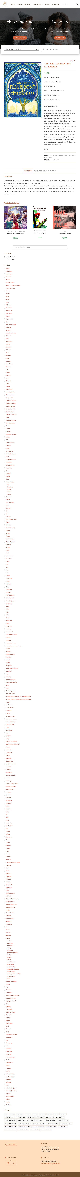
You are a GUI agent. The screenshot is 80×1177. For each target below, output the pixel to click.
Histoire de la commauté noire (14, 646)
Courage (8, 428)
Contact (47, 4)
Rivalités (8, 932)
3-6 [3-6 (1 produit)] (6, 1114)
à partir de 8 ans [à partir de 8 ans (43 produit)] (46, 1130)
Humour (8, 660)
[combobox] (21, 49)
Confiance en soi (10, 409)
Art (6, 321)
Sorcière (8, 1017)
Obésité (8, 831)
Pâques (8, 848)
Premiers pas (9, 884)
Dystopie (8, 508)
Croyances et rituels (11, 434)
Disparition (9, 468)
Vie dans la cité (10, 1074)
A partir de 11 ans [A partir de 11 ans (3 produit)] (38, 1123)
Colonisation (9, 389)
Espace (8, 547)
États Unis (8, 558)
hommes (8, 651)
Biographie (8, 347)
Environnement (10, 539)
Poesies (9, 491)
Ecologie (8, 516)
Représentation (10, 918)
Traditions (8, 1054)
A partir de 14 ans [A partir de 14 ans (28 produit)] (10, 1126)
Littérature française (11, 719)
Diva (7, 470)
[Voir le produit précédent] (71, 61)
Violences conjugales (11, 1088)
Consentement (10, 411)
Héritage (8, 637)
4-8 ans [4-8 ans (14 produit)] (35, 1114)
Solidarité (8, 1006)
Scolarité (8, 989)
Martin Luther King (10, 764)
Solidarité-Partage (10, 1012)
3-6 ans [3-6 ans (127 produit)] (12, 1114)
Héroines (8, 640)
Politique (8, 873)
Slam (7, 1003)
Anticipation (9, 313)
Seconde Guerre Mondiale (12, 995)
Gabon (7, 615)
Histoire (9, 489)
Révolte (8, 929)
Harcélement (9, 632)
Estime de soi (9, 556)
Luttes (7, 733)
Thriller (8, 978)
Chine (7, 378)
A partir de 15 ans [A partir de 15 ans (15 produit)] (24, 1126)
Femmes (8, 592)
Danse (7, 448)
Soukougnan (9, 1023)
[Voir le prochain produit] (74, 61)
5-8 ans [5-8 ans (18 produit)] (49, 1114)
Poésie (8, 870)
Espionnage (10, 943)
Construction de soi (11, 414)
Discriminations (10, 465)
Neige (7, 811)
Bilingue (8, 344)
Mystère (9, 955)
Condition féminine (11, 403)
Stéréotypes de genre (11, 1034)
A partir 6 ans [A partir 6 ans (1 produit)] (21, 1117)
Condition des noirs (11, 400)
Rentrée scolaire (10, 913)
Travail (7, 1065)
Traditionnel (9, 1051)
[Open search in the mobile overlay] (58, 49)
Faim (7, 572)
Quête (7, 890)
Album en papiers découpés (13, 285)
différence (9, 462)
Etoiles (7, 561)
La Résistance (9, 707)
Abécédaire (9, 271)
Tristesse (8, 1068)
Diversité (8, 473)
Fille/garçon (9, 603)
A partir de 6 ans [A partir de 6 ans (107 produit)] (36, 1120)
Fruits (7, 606)
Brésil (7, 358)
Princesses (9, 887)
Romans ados (10, 964)
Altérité (8, 293)
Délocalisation (9, 451)
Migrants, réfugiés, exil (12, 783)
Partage (8, 854)
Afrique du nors (10, 282)
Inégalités (8, 676)
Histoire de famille (11, 643)
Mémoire (8, 769)
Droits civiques (10, 502)
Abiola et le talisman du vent (15, 233)
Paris (7, 851)
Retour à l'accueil (10, 257)
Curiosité (8, 445)
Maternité (8, 766)
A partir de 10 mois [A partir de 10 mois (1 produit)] (24, 1123)
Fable (7, 570)
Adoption (8, 276)
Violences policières (11, 1090)
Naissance (9, 803)
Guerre (64, 155)
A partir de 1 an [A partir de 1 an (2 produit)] (32, 1117)
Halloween (8, 626)
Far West (8, 584)
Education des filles (11, 519)
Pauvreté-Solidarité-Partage (13, 862)
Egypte (7, 522)
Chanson (8, 366)
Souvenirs (8, 1029)
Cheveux (8, 375)
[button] (28, 4)
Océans (8, 834)
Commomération (10, 395)
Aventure (8, 330)
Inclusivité (8, 671)
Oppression (9, 837)
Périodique (8, 865)
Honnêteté (8, 657)
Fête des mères (10, 595)
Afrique (8, 279)
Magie (7, 738)
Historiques (10, 950)
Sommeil (8, 1015)
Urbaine (8, 1071)
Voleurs (8, 1099)
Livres (7, 727)
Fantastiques (9, 231)
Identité (8, 662)
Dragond (8, 497)
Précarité (8, 879)
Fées (7, 587)
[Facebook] (8, 1162)
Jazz (7, 688)
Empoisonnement (10, 527)
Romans (68, 155)
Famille (60, 155)
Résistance (9, 924)
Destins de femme (11, 454)
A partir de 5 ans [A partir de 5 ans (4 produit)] (23, 1120)
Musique (8, 795)
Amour (52, 155)
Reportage (8, 915)
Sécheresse (9, 992)
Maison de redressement (12, 744)
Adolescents (9, 274)
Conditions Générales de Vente (51, 1175)
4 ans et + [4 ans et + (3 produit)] (20, 1114)
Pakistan (8, 845)
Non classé (9, 823)
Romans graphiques (11, 981)
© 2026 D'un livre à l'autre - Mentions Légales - (32, 1175)
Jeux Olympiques (10, 691)
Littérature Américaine (12, 952)
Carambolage (9, 364)
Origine (8, 842)
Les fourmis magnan (40, 233)
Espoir (7, 550)
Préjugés (8, 882)
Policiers (9, 959)
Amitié (7, 296)
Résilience (8, 921)
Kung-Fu (8, 702)
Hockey (8, 648)
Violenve (8, 1093)
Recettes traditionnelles (12, 899)
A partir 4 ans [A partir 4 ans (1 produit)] (9, 1117)
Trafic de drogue (10, 1057)
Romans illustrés (11, 966)
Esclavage (8, 544)
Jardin (7, 685)
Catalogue (28, 4)
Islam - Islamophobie (11, 682)
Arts (8, 484)
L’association (38, 4)
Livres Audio (9, 730)
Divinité (8, 476)
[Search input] (68, 4)
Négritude (8, 809)
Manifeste (8, 758)
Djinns (7, 479)
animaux (8, 305)
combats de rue (10, 392)
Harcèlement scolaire (11, 634)
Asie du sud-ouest (11, 324)
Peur (7, 868)
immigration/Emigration (12, 668)
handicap (8, 629)
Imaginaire (8, 665)
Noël (7, 817)
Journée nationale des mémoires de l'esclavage (18, 699)
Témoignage (9, 1043)
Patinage (8, 859)
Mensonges (9, 772)
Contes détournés (10, 423)
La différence (9, 705)
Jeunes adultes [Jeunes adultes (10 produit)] (23, 1130)
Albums (8, 291)
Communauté (9, 397)
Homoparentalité (10, 654)
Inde (7, 674)
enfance (8, 530)
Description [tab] (28, 171)
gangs (7, 617)
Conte (7, 417)
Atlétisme (8, 327)
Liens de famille (10, 716)
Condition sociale (10, 406)
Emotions (8, 525)
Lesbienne (8, 710)
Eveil (7, 564)
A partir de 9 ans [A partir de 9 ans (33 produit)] (63, 1120)
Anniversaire (9, 310)
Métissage (8, 781)
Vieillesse (8, 1082)
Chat (7, 369)
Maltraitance (9, 752)
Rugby (7, 987)
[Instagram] (13, 1162)
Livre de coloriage (10, 721)
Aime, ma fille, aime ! (65, 233)
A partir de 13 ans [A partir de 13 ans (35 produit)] (66, 1123)
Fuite (7, 609)
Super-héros (9, 1037)
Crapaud (8, 431)
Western (8, 1105)
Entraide (8, 536)
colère (7, 383)
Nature (7, 806)
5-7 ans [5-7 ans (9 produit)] (42, 1114)
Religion (8, 910)
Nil (6, 814)
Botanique (8, 350)
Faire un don (55, 4)
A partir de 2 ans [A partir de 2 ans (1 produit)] (45, 1117)
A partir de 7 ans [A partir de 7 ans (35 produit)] (49, 1120)
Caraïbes (8, 361)
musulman (8, 797)
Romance (8, 935)
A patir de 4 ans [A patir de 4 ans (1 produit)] (51, 1126)
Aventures (9, 941)
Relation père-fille (10, 907)
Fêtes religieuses (10, 601)
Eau (7, 511)
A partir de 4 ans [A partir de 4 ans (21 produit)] (10, 1120)
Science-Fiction (11, 976)
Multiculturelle (9, 789)
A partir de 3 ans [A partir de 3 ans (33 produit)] (58, 1117)
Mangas (8, 755)
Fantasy (8, 581)
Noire (7, 820)
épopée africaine (10, 542)
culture (8, 440)
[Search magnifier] (77, 4)
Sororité (8, 1020)
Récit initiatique (10, 901)
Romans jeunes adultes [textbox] (20, 49)
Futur (7, 612)
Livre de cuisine (10, 724)
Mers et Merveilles (10, 775)
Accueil (13, 4)
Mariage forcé (9, 761)
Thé (7, 1045)
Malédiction (9, 750)
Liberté (8, 713)
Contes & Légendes (11, 420)
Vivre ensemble (10, 1096)
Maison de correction (11, 741)
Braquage (8, 355)
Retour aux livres (10, 259)
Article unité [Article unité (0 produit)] (63, 1126)
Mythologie (9, 800)
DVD (7, 505)
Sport (7, 1031)
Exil (7, 567)
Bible (7, 338)
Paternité (8, 856)
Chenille (8, 372)
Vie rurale (8, 1079)
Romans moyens (21, 231)
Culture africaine (10, 442)
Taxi (7, 1040)
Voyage (8, 1102)
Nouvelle (9, 957)
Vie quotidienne (10, 1076)
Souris (7, 1026)
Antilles (8, 316)
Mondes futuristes (11, 786)
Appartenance (9, 319)
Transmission (9, 1062)
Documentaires (10, 482)
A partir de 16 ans (54, 159)
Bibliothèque (9, 341)
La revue (19, 4)
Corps (7, 426)
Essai (7, 553)
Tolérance (9, 1009)
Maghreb (8, 736)
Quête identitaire (10, 893)
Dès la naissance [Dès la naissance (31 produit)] (10, 1130)
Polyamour (8, 876)
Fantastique (9, 578)
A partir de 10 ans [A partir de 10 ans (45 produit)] (10, 1123)
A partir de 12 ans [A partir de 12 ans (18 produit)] (52, 1123)
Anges (7, 302)
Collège (8, 386)
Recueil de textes (11, 962)
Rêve (7, 927)
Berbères (8, 336)
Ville (7, 1085)
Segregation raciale (11, 1001)
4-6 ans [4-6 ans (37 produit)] (28, 1114)
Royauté (8, 984)
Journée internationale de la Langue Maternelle (18, 696)
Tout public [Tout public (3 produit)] (34, 1130)
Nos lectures (9, 826)
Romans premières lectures (14, 973)
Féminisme (9, 589)
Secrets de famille (11, 998)
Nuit (7, 828)
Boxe (7, 352)
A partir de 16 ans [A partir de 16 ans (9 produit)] (38, 1126)
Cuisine (8, 437)
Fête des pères (10, 598)
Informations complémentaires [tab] (45, 171)
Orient (7, 840)
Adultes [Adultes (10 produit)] (63, 1114)
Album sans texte (10, 288)
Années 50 (8, 307)
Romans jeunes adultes (13, 969)
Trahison (8, 1060)
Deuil (56, 155)
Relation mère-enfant (11, 904)
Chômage (8, 381)
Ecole (7, 513)
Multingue (8, 792)
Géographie (10, 487)
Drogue (8, 499)
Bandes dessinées (11, 333)
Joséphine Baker (10, 693)
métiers (8, 778)
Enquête (8, 533)
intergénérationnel (10, 679)
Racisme (8, 896)
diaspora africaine (11, 459)
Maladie (8, 747)
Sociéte (9, 494)
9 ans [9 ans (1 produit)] (56, 1114)
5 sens (8, 268)
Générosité (9, 620)
